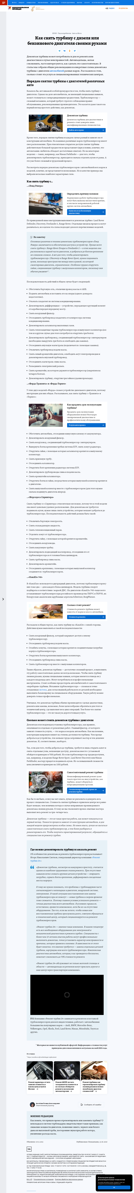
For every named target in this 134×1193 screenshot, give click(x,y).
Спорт (87, 2)
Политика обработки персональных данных (69, 1179)
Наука (79, 2)
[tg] (59, 51)
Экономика (43, 2)
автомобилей (57, 70)
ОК (114, 1187)
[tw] (74, 51)
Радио (112, 8)
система (43, 689)
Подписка (123, 8)
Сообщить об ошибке (92, 1104)
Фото (14, 2)
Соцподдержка (68, 2)
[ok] (69, 51)
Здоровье (54, 2)
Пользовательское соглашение (43, 1179)
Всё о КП (29, 1179)
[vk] (64, 51)
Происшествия (112, 2)
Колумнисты (97, 2)
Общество (31, 2)
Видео (21, 2)
